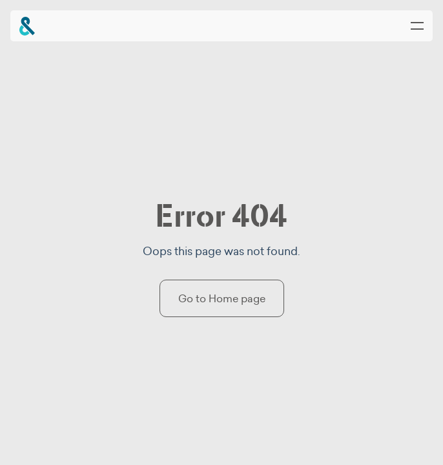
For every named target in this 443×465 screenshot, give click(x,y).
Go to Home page (221, 298)
